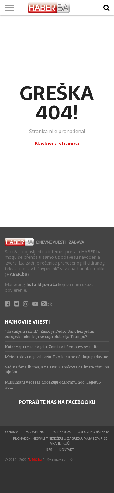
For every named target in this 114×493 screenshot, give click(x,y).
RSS (49, 449)
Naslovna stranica (57, 143)
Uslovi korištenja (93, 432)
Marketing (35, 432)
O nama (11, 432)
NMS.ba (36, 459)
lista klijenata (41, 284)
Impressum (61, 432)
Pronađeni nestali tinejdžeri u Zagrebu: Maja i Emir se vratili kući (60, 441)
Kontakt (66, 449)
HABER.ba (16, 274)
